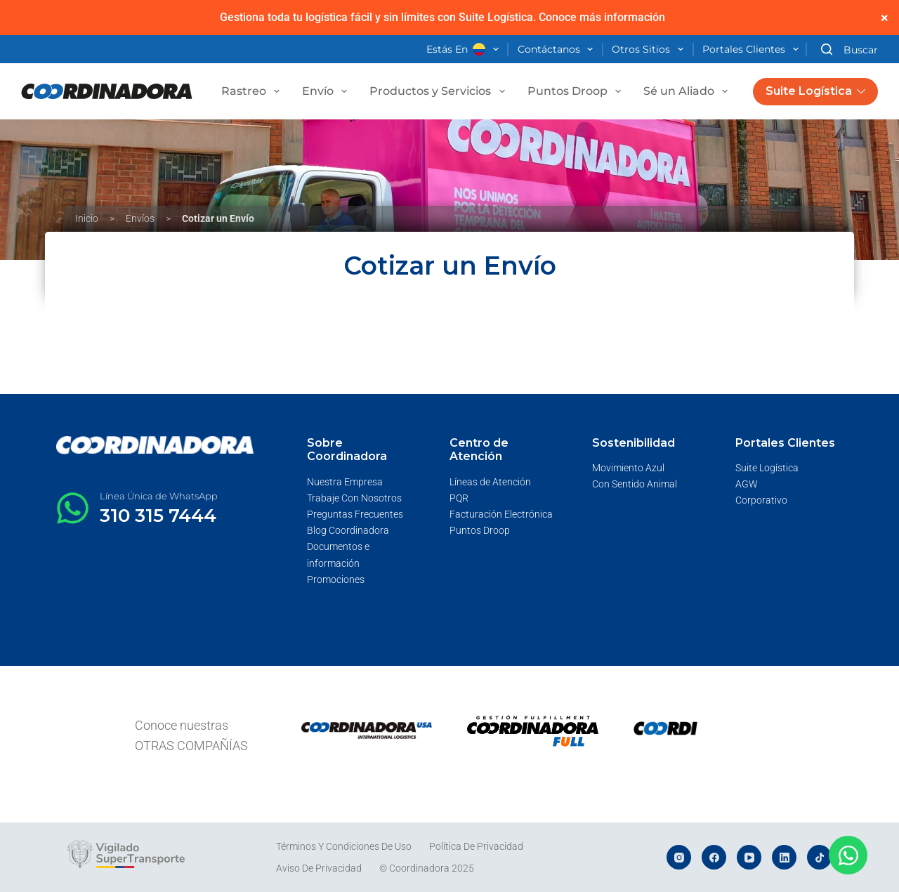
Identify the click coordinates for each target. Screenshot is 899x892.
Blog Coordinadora (348, 530)
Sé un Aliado (688, 91)
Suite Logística (815, 91)
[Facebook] (714, 857)
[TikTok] (819, 857)
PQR (459, 498)
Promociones (336, 579)
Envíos (140, 218)
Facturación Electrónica (501, 514)
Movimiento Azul (628, 467)
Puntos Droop (576, 91)
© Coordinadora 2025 (426, 868)
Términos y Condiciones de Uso (344, 846)
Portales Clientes (753, 50)
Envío (327, 91)
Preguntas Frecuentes (355, 514)
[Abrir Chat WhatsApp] (848, 855)
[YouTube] (749, 857)
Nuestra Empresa (345, 481)
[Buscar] (849, 49)
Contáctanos (558, 50)
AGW (746, 484)
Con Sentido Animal (634, 484)
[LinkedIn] (784, 857)
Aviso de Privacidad (319, 868)
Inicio (86, 218)
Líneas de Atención (490, 481)
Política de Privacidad (476, 846)
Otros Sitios (650, 50)
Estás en (465, 50)
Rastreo (253, 91)
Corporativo (761, 500)
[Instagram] (679, 857)
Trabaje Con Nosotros (354, 498)
